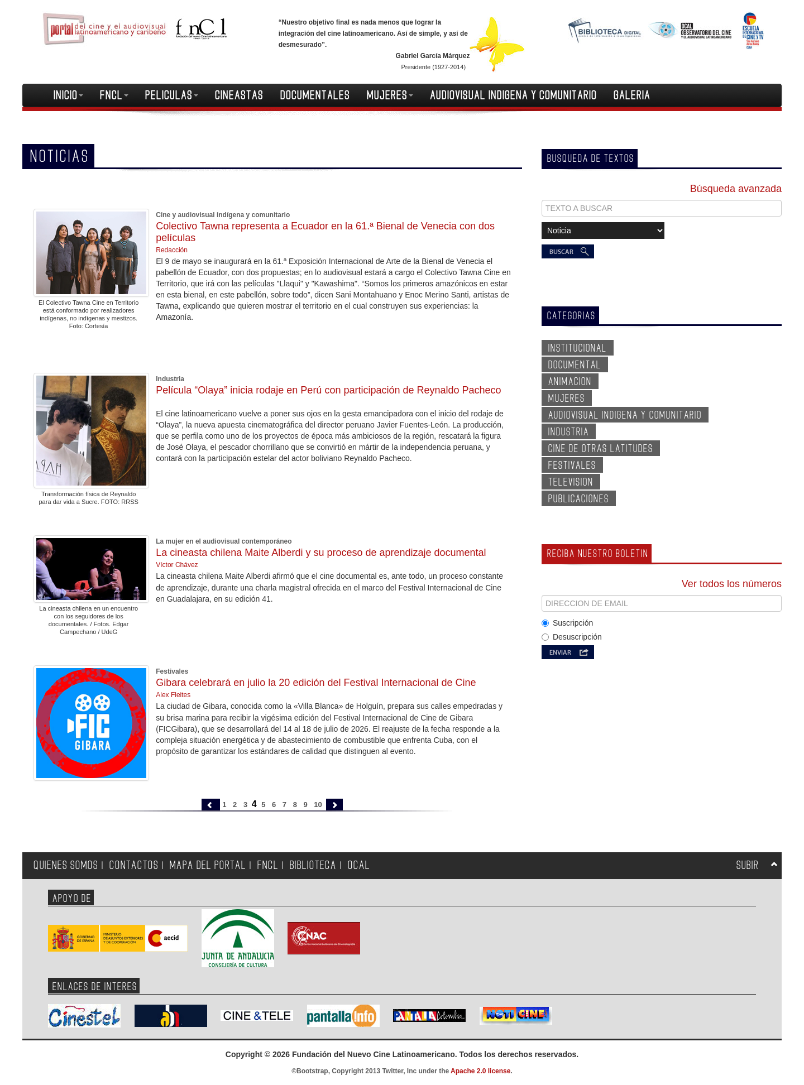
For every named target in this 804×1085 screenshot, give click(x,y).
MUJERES (390, 95)
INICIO (68, 95)
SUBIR (747, 865)
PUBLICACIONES (578, 499)
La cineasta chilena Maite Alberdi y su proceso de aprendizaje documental (321, 552)
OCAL (359, 865)
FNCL (114, 95)
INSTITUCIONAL (577, 348)
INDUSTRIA (568, 432)
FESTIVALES (572, 465)
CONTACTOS (134, 865)
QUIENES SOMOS (66, 865)
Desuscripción (572, 636)
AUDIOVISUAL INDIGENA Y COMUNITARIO (513, 95)
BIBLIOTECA (313, 865)
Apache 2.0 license (480, 1071)
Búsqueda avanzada (736, 188)
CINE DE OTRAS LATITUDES (600, 448)
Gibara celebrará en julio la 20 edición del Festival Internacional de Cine (316, 682)
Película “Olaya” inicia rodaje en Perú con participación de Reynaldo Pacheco (328, 390)
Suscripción (567, 622)
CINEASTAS (239, 95)
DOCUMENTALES (315, 95)
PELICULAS (171, 95)
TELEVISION (571, 482)
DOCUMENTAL (574, 365)
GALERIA (632, 95)
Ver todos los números (732, 583)
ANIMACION (570, 381)
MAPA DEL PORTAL (208, 865)
